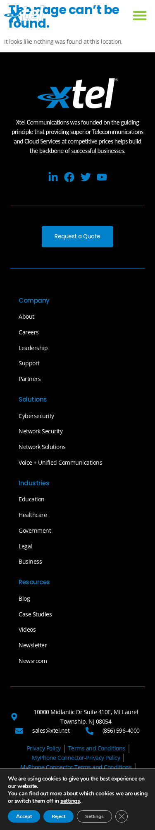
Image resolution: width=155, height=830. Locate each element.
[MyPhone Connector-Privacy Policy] (76, 758)
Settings (94, 816)
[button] (140, 15)
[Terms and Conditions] (96, 749)
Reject (58, 816)
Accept (24, 816)
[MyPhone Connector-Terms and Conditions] (76, 767)
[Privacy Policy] (44, 749)
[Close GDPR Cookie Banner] (121, 816)
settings (70, 801)
